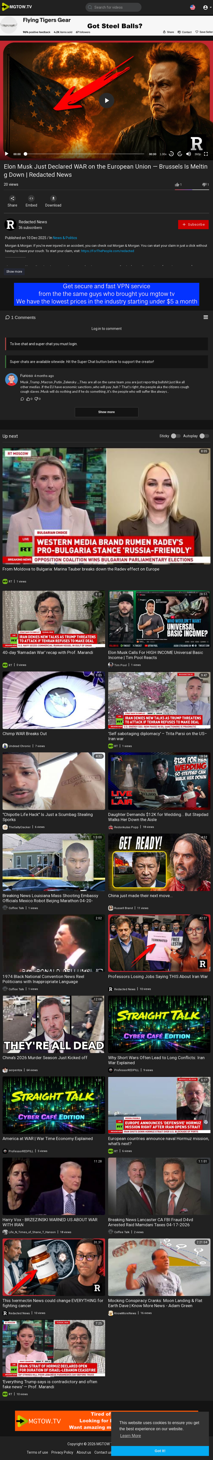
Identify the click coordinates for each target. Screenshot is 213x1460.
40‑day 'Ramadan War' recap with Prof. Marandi (48, 652)
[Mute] (188, 153)
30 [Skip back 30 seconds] (171, 154)
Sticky (164, 436)
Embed (33, 201)
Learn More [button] (130, 1436)
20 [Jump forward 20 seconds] (180, 154)
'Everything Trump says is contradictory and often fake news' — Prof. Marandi (50, 1384)
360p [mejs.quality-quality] (198, 154)
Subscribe (193, 224)
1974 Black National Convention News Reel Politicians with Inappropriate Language (43, 979)
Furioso (26, 375)
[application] (106, 100)
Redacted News (33, 222)
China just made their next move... (140, 895)
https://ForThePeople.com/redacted (107, 251)
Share (13, 201)
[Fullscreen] (205, 153)
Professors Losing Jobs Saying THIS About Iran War (158, 976)
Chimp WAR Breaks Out (25, 733)
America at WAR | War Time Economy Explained (48, 1138)
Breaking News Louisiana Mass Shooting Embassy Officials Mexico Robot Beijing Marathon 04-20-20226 (50, 900)
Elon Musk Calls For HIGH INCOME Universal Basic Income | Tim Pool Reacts (155, 655)
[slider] (84, 153)
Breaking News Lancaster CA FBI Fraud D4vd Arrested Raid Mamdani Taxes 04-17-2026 (150, 1222)
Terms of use (37, 1452)
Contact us (103, 1452)
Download (57, 201)
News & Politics (65, 238)
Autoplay (190, 436)
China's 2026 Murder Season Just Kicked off (45, 1057)
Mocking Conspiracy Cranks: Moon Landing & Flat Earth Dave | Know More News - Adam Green (155, 1303)
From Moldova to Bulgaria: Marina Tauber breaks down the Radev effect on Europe (81, 569)
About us (84, 1452)
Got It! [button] (160, 1451)
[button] (192, 7)
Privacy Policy (62, 1452)
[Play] (6, 153)
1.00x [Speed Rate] (163, 154)
